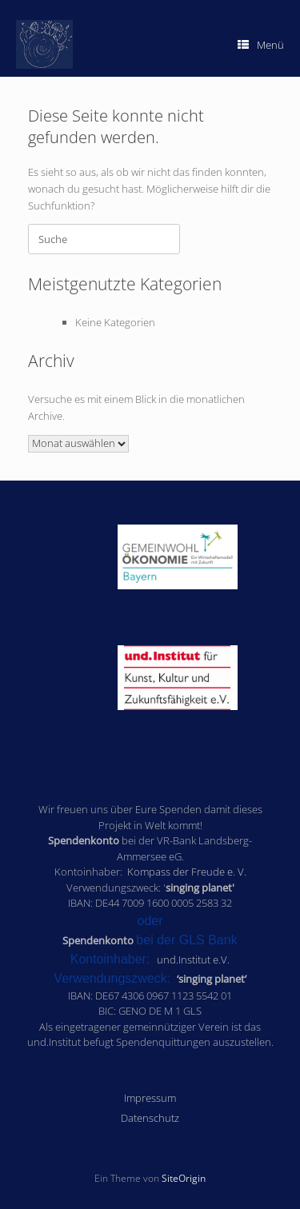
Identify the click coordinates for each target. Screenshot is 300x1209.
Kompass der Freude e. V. (186, 871)
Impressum (150, 1098)
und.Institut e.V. (193, 959)
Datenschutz (150, 1118)
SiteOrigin (184, 1178)
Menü (261, 45)
